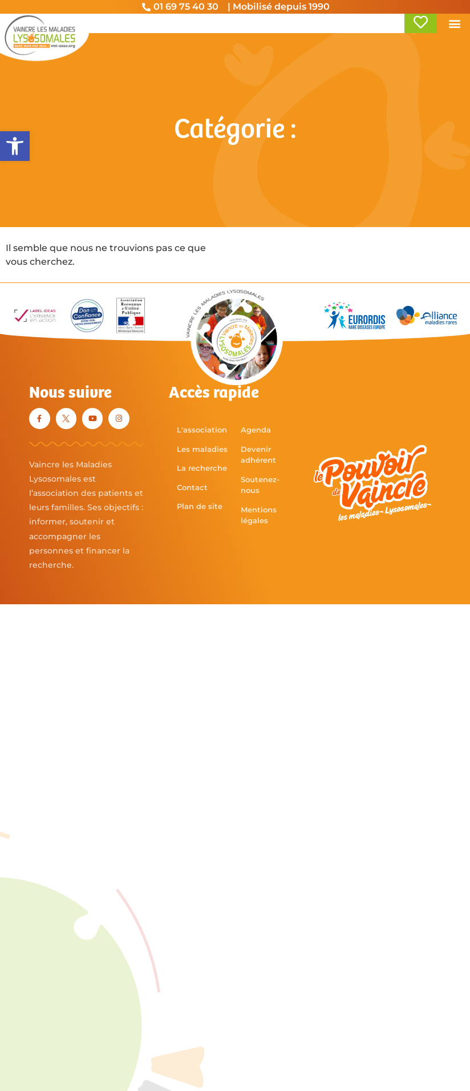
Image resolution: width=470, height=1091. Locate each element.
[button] (15, 146)
